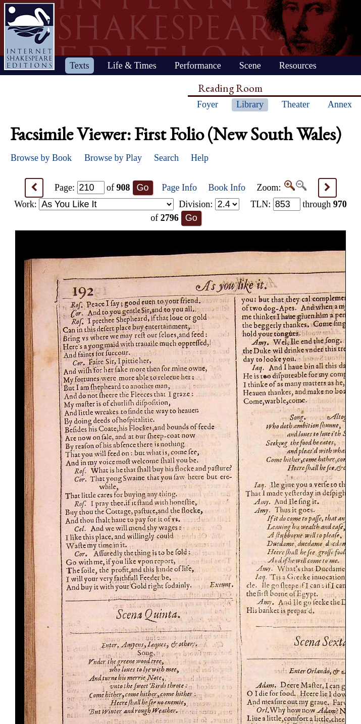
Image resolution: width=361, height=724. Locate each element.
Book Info (227, 188)
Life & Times (132, 66)
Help (200, 158)
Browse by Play (113, 158)
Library (250, 104)
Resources (298, 66)
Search (166, 158)
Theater (296, 104)
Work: (94, 204)
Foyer (207, 104)
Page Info (179, 188)
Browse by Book (41, 158)
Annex (340, 104)
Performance (198, 66)
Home (29, 36)
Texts (79, 66)
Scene (250, 66)
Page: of (92, 188)
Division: (209, 204)
